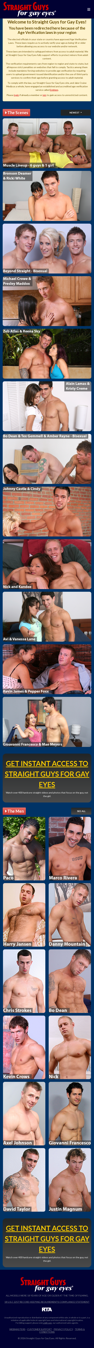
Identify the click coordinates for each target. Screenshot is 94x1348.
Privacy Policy (63, 1329)
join (44, 95)
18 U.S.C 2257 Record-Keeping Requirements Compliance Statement (47, 1301)
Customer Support (39, 1329)
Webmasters (17, 1329)
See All (81, 811)
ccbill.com (47, 1323)
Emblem (54, 89)
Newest (75, 112)
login (16, 95)
